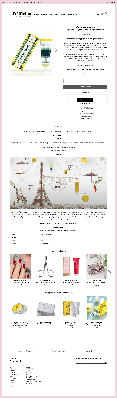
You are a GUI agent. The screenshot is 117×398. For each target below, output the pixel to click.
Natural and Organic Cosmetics (31, 377)
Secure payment (30, 379)
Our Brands (13, 382)
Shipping (28, 370)
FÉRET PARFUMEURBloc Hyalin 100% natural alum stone (71, 323)
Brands (36, 14)
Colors (11, 384)
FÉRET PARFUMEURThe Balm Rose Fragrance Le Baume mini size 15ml (20, 323)
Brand (41, 230)
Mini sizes (12, 376)
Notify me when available (85, 100)
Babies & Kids (72, 14)
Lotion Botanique (76, 217)
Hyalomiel (24, 217)
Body (51, 14)
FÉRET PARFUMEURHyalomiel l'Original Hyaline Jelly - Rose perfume (96, 323)
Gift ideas (12, 380)
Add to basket (85, 87)
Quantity (84, 81)
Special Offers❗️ (14, 374)
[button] (56, 50)
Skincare (44, 14)
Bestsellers (12, 372)
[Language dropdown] (111, 3)
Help (27, 374)
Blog (11, 386)
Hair (56, 14)
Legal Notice (29, 372)
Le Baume (53, 214)
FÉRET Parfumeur (24, 212)
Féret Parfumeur (27, 142)
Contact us (29, 383)
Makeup (63, 14)
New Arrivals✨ (13, 370)
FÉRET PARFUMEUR (85, 27)
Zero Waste (13, 378)
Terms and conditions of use (33, 381)
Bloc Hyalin (99, 212)
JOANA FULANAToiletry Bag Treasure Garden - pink (96, 282)
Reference (60, 230)
